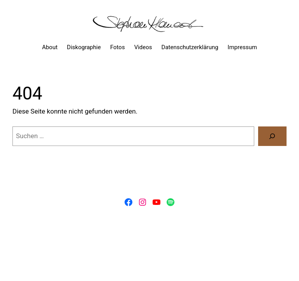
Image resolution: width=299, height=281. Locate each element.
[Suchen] (272, 136)
